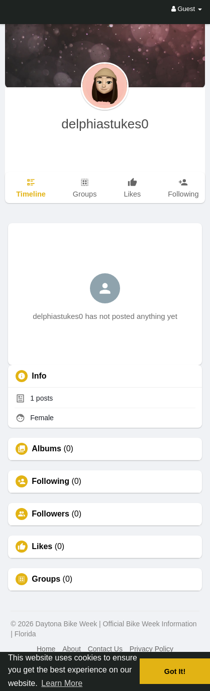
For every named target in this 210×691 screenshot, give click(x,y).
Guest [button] (186, 9)
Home (46, 649)
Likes (42, 547)
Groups (46, 579)
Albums (46, 449)
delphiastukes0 (104, 123)
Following (50, 481)
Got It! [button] (174, 671)
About (71, 649)
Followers (50, 514)
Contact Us (105, 649)
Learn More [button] (61, 683)
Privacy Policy (151, 649)
